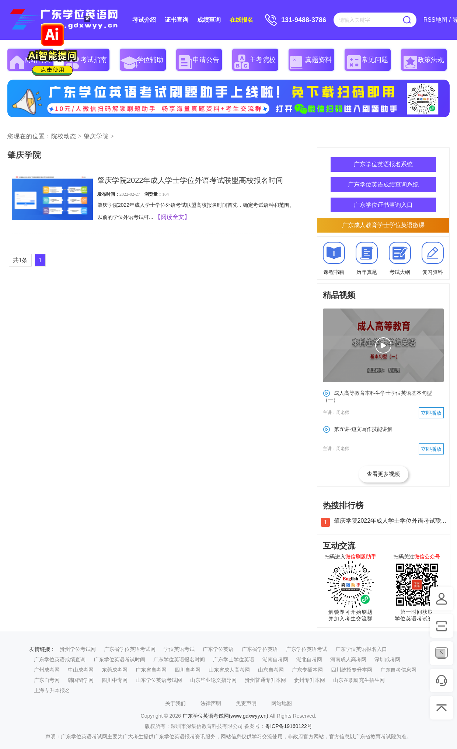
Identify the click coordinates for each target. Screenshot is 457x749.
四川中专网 (115, 680)
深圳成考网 (387, 659)
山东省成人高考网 (229, 670)
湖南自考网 (275, 659)
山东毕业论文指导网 (213, 680)
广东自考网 (47, 680)
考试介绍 (144, 20)
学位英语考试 (179, 649)
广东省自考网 (151, 670)
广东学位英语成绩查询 (60, 659)
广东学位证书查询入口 (383, 205)
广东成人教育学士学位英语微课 (383, 225)
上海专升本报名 (52, 690)
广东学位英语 (218, 649)
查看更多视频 (383, 474)
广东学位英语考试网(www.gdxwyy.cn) (225, 716)
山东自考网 (271, 670)
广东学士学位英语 (233, 659)
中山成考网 (81, 670)
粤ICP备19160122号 (288, 726)
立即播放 (431, 413)
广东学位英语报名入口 (361, 649)
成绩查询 (209, 20)
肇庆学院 (96, 136)
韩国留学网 (81, 680)
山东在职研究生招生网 (359, 680)
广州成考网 (47, 670)
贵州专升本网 (309, 680)
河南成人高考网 (348, 659)
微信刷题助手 (360, 557)
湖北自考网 (309, 659)
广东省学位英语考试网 (130, 649)
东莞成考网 (115, 670)
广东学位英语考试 (306, 649)
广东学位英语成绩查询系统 (383, 184)
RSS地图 (435, 20)
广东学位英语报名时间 (179, 659)
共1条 (20, 260)
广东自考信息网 (398, 670)
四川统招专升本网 (351, 670)
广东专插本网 (307, 670)
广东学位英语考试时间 (119, 659)
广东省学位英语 (260, 649)
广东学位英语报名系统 (383, 164)
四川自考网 (187, 670)
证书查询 (176, 20)
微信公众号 (427, 557)
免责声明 (246, 703)
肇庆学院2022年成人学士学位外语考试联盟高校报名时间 (190, 180)
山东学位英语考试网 (159, 680)
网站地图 (281, 703)
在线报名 (241, 20)
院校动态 (63, 136)
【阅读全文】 (172, 217)
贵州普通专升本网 (265, 680)
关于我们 (175, 703)
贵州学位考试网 (78, 649)
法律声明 (210, 703)
